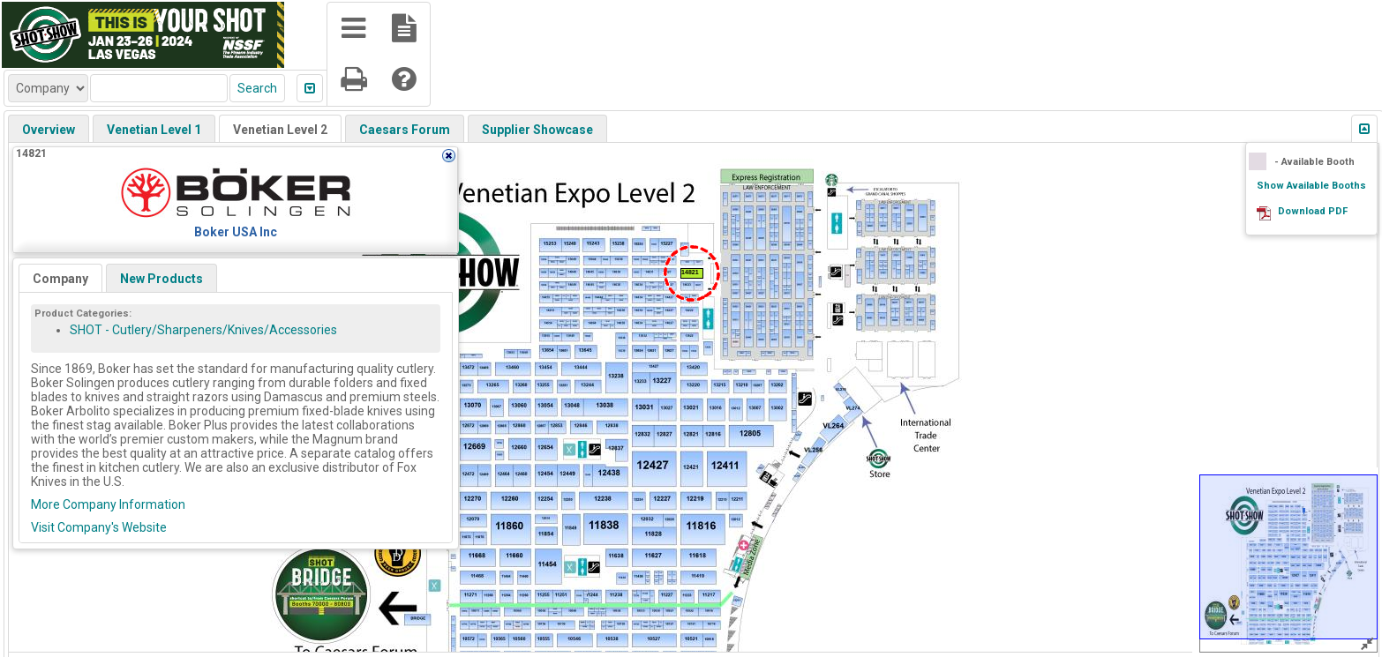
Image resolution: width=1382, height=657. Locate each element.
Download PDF (1313, 211)
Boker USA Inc (235, 232)
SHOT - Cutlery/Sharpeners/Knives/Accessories (203, 330)
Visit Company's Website (99, 527)
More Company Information (108, 504)
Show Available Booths (1311, 185)
